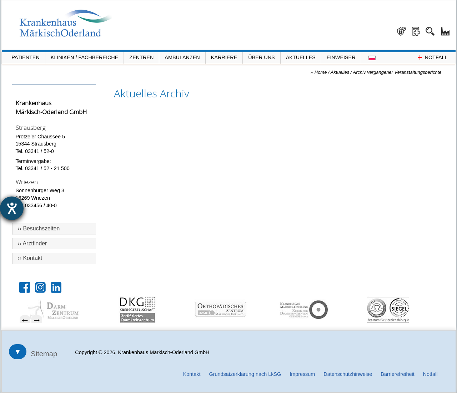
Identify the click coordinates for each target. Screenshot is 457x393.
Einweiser (341, 57)
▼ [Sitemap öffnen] (17, 352)
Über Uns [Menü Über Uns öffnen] (261, 57)
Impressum (302, 374)
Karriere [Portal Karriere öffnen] (224, 57)
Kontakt (192, 374)
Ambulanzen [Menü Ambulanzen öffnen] (182, 57)
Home (321, 72)
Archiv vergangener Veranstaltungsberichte (397, 72)
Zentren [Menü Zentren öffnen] (141, 57)
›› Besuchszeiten (39, 228)
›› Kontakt (30, 258)
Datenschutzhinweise (347, 374)
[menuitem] (65, 309)
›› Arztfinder (32, 243)
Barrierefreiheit (397, 374)
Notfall (430, 374)
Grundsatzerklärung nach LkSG (245, 374)
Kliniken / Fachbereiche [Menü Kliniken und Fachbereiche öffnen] (85, 57)
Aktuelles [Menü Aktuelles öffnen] (301, 57)
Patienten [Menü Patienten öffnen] (25, 57)
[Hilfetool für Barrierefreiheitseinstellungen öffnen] (12, 208)
